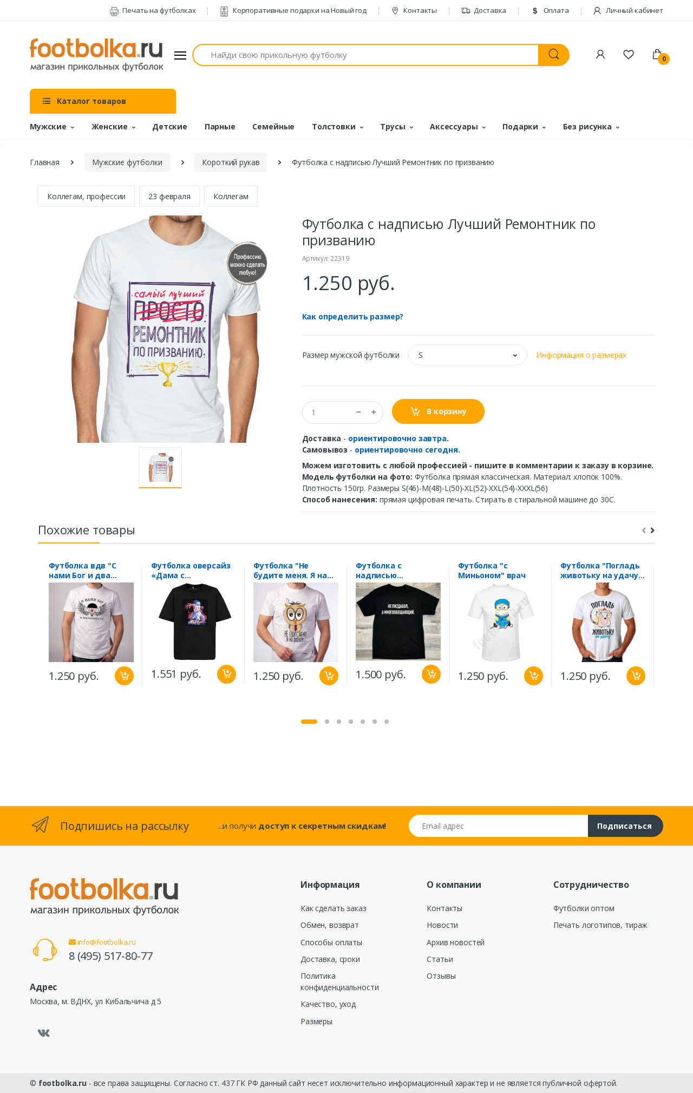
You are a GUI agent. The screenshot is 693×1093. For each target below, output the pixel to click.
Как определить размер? (353, 316)
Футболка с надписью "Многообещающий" (398, 570)
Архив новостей (456, 942)
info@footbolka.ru (102, 942)
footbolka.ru (62, 1083)
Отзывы (441, 976)
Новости (442, 925)
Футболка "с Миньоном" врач (492, 570)
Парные (220, 126)
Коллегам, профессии (86, 196)
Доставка (484, 10)
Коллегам (231, 196)
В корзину (438, 411)
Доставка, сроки (330, 959)
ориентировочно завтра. (398, 438)
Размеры (316, 1021)
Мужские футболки (127, 162)
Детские (169, 126)
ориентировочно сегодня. (407, 449)
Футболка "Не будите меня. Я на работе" (290, 570)
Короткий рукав (230, 162)
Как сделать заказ (333, 908)
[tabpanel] (91, 626)
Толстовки (334, 126)
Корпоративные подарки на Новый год (293, 10)
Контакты (413, 10)
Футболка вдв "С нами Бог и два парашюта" (82, 570)
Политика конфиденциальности (339, 981)
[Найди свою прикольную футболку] (365, 55)
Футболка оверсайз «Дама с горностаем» (191, 570)
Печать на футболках (152, 10)
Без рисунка (587, 126)
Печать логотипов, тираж (600, 925)
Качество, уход (328, 1004)
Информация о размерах (581, 355)
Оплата (549, 10)
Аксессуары (454, 126)
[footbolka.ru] (96, 55)
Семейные (273, 126)
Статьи (440, 959)
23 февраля (169, 196)
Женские (109, 126)
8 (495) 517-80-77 (111, 955)
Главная (45, 162)
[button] (467, 354)
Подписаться (624, 826)
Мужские (48, 126)
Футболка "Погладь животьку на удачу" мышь (601, 570)
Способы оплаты (331, 942)
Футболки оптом (583, 908)
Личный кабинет (627, 10)
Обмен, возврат (329, 925)
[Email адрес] (499, 826)
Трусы (392, 126)
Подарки (520, 126)
